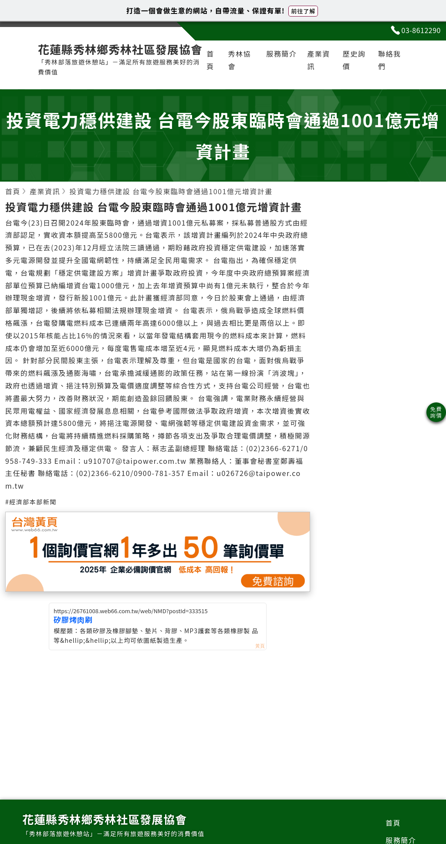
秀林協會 (239, 59)
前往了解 (303, 11)
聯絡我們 (389, 59)
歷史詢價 (354, 59)
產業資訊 (318, 59)
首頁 (210, 59)
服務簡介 (281, 53)
